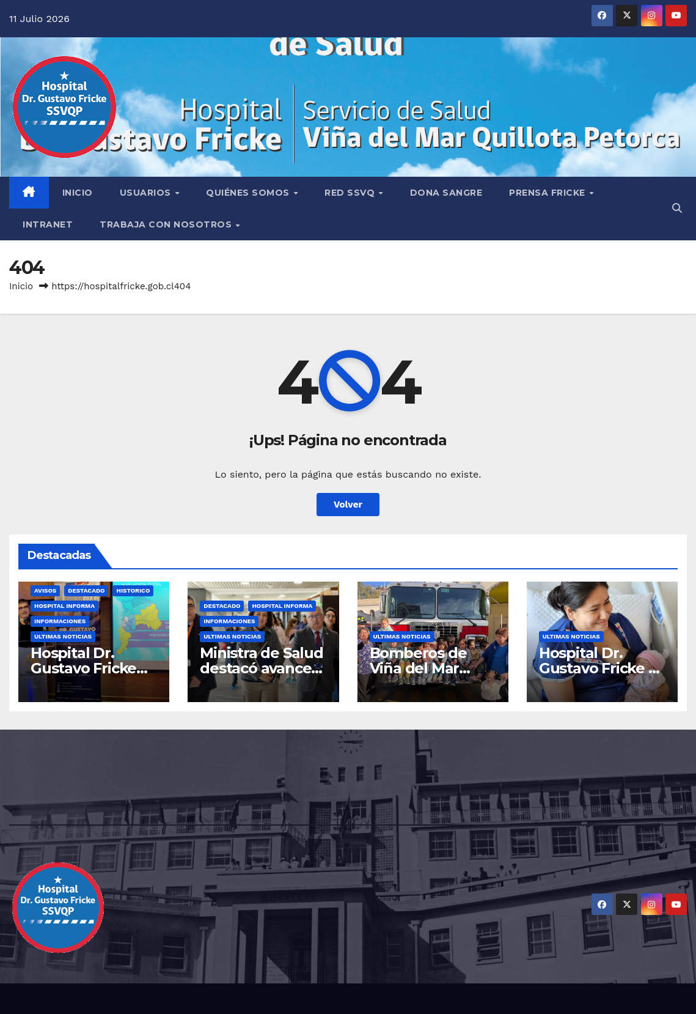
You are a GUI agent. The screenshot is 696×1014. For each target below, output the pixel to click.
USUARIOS (147, 192)
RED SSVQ (351, 192)
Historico (133, 590)
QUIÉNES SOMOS (249, 192)
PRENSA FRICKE (548, 192)
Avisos (45, 590)
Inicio (21, 286)
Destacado (86, 590)
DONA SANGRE (446, 192)
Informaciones (60, 621)
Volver (348, 504)
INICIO (77, 192)
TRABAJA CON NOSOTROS (167, 224)
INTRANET (48, 224)
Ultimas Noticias (63, 636)
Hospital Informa (64, 605)
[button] (677, 208)
